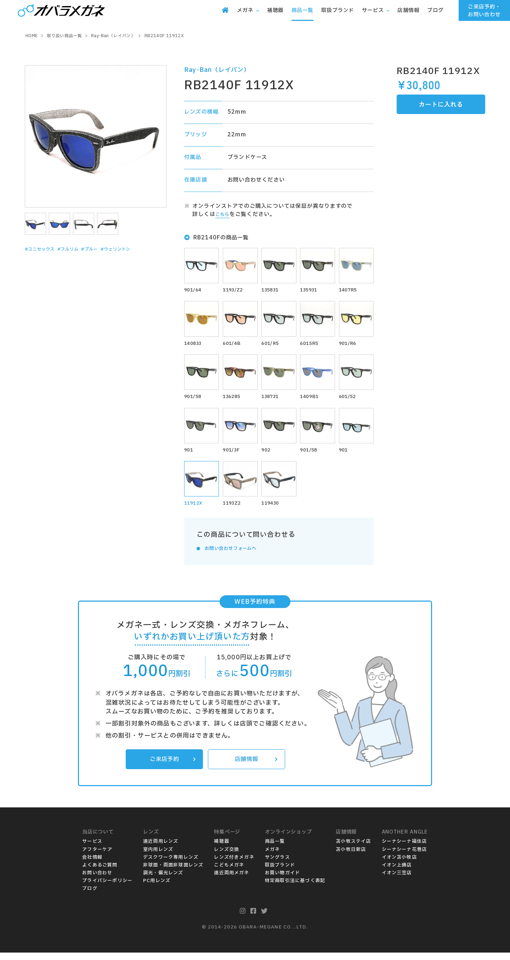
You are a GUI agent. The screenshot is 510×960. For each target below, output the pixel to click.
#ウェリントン (139, 249)
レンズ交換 (226, 856)
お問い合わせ (97, 880)
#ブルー (107, 249)
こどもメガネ (229, 872)
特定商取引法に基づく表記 (295, 888)
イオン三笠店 (397, 880)
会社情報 (92, 864)
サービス (92, 849)
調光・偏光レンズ (163, 880)
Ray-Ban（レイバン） (217, 70)
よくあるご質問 (99, 872)
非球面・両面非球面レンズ (173, 872)
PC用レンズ (156, 888)
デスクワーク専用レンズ (170, 864)
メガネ (272, 856)
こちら (224, 214)
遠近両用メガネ (231, 880)
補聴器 (221, 849)
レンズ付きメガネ (234, 864)
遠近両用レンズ (160, 849)
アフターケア (97, 856)
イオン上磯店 (397, 872)
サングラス (277, 864)
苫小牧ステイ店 (353, 849)
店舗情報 (255, 766)
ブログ (89, 895)
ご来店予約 (171, 766)
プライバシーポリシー (107, 888)
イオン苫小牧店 (399, 864)
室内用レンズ (158, 856)
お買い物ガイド (282, 880)
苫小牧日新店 (351, 856)
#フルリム (80, 249)
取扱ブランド (280, 872)
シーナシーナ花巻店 (404, 856)
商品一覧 (275, 849)
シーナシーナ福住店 (404, 849)
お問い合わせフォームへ (236, 555)
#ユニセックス (44, 249)
